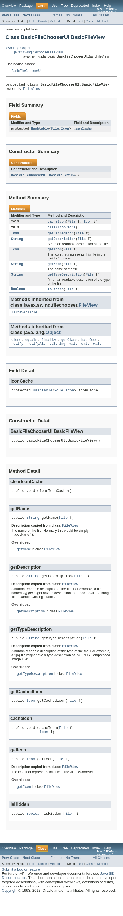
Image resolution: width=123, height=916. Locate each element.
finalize (49, 346)
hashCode (89, 346)
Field (32, 21)
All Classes (101, 15)
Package (26, 6)
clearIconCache (62, 230)
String (17, 242)
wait (73, 351)
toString (57, 351)
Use (54, 6)
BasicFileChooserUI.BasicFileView (43, 177)
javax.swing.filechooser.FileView (38, 52)
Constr (42, 21)
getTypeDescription (66, 280)
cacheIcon (57, 224)
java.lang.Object (18, 48)
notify (17, 351)
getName (55, 269)
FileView (32, 90)
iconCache (83, 130)
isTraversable (24, 319)
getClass (69, 346)
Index (96, 6)
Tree (64, 6)
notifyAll (36, 351)
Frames (56, 15)
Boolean (18, 295)
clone (16, 346)
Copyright (9, 910)
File (55, 130)
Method (55, 21)
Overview (9, 6)
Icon (65, 130)
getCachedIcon (60, 236)
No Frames (74, 15)
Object (53, 339)
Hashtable (40, 130)
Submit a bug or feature (21, 889)
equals (31, 346)
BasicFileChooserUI (26, 71)
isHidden (56, 295)
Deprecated (80, 6)
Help (107, 6)
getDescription (62, 242)
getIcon (55, 253)
